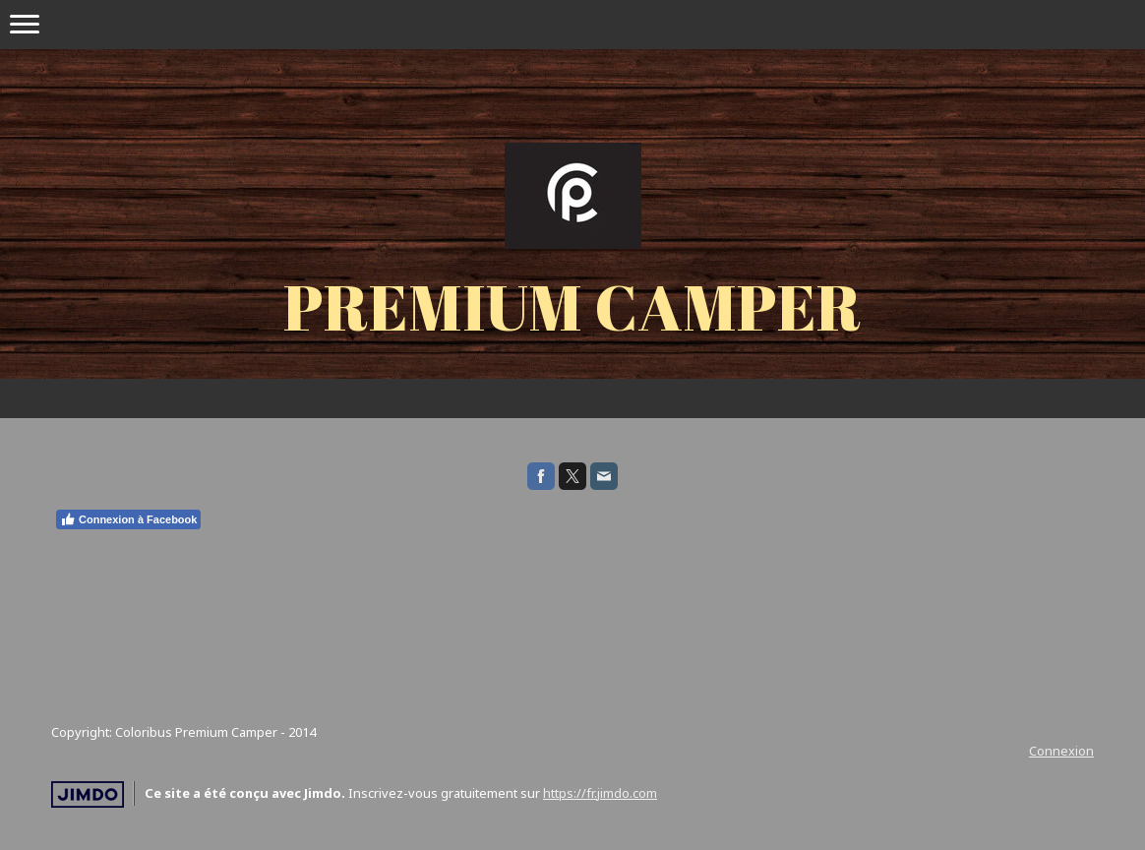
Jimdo (87, 794)
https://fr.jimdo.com (600, 793)
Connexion (1061, 750)
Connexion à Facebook (128, 519)
